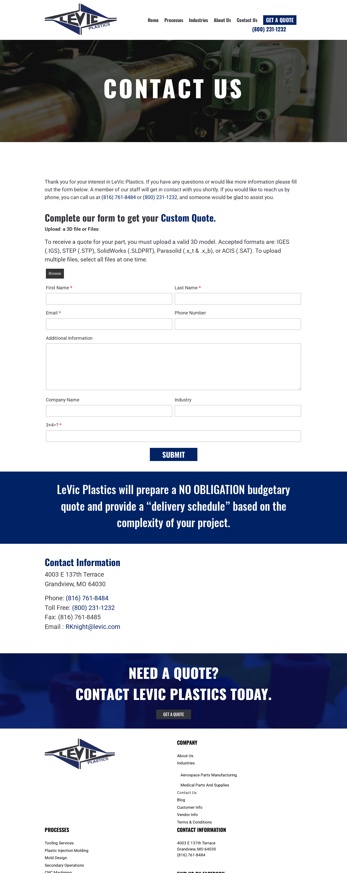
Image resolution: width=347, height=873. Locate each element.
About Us (185, 755)
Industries (186, 763)
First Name (59, 288)
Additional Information (69, 338)
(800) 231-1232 (160, 197)
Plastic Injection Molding (67, 850)
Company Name (62, 400)
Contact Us (187, 792)
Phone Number (190, 313)
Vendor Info (187, 814)
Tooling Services (59, 843)
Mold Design (56, 857)
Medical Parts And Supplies (205, 785)
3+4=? (54, 425)
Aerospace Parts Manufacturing (209, 775)
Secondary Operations (64, 865)
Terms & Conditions (194, 822)
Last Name (188, 288)
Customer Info (190, 807)
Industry (183, 400)
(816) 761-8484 (118, 197)
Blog (181, 799)
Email (53, 313)
